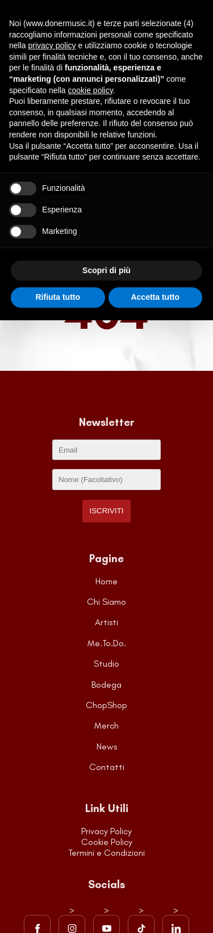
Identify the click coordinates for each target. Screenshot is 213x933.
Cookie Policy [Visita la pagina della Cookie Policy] (106, 841)
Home (106, 581)
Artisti (106, 622)
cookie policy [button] (90, 90)
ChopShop (106, 705)
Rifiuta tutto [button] (57, 297)
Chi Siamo (106, 601)
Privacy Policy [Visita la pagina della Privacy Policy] (106, 831)
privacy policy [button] (52, 45)
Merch (106, 725)
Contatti (106, 767)
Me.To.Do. (106, 643)
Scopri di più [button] (106, 270)
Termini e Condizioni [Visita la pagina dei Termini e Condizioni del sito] (106, 852)
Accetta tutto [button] (155, 297)
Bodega (106, 684)
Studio (106, 663)
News (107, 746)
